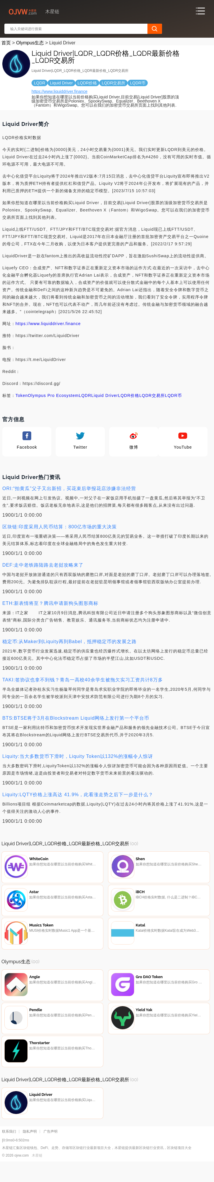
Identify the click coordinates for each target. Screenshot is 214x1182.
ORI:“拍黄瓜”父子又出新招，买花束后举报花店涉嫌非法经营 (69, 488)
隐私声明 (30, 1149)
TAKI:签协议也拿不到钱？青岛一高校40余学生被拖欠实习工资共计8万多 (82, 679)
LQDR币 (173, 395)
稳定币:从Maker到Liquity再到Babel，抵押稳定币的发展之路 (69, 641)
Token (21, 395)
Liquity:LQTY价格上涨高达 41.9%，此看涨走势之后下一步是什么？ (77, 794)
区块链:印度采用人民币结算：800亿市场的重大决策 (59, 526)
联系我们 (9, 1149)
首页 (6, 42)
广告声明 (51, 1149)
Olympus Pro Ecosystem (53, 395)
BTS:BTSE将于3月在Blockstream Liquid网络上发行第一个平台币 (75, 718)
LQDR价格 (128, 395)
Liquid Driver (104, 395)
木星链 (37, 1173)
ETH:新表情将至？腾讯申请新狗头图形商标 (50, 603)
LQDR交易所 (152, 395)
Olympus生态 (30, 42)
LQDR (85, 395)
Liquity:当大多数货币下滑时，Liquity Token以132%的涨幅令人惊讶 (77, 756)
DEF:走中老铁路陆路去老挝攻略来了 (42, 565)
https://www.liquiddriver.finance (59, 91)
